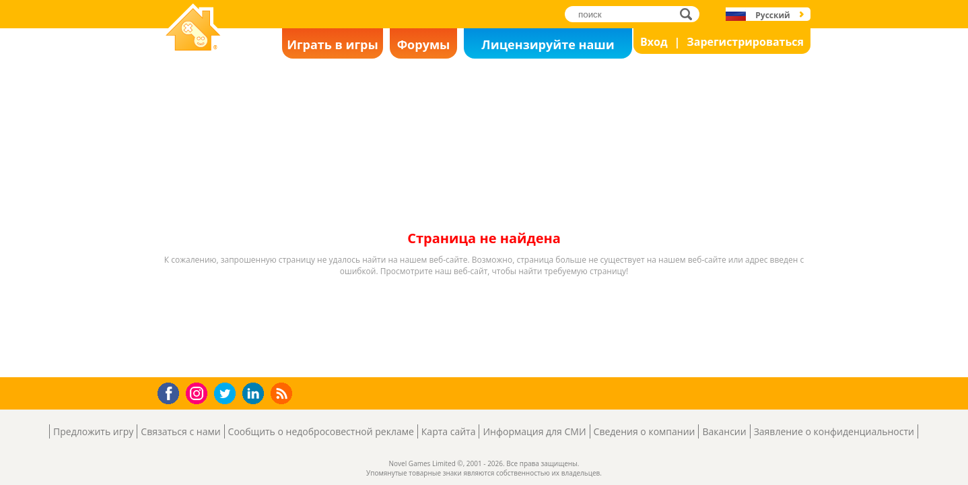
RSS (283, 393)
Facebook (172, 391)
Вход (654, 41)
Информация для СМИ (534, 431)
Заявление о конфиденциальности (834, 431)
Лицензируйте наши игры (547, 47)
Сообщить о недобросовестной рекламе (321, 431)
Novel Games (191, 58)
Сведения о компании (644, 431)
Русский (772, 15)
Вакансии (724, 431)
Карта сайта (448, 431)
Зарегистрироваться (745, 41)
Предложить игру (93, 431)
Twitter (227, 394)
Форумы (423, 44)
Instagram (198, 392)
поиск (689, 14)
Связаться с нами (180, 431)
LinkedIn (255, 393)
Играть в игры (332, 44)
